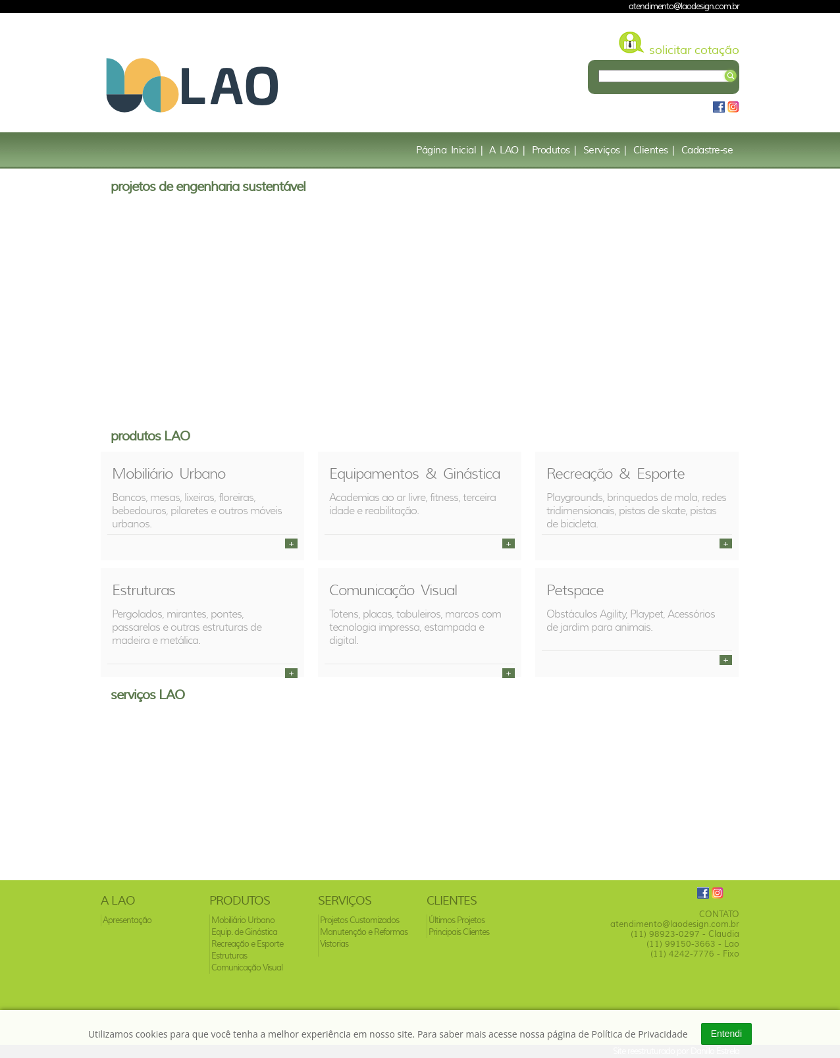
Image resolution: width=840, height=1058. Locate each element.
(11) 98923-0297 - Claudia (685, 934)
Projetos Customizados (359, 920)
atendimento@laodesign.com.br (684, 6)
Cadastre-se (707, 150)
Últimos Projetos (457, 920)
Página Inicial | (449, 150)
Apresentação (127, 920)
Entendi (726, 1033)
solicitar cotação (694, 50)
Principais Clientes (459, 932)
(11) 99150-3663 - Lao (692, 944)
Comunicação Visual (246, 967)
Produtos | (554, 150)
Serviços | (605, 150)
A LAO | (507, 150)
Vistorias (334, 944)
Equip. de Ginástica (244, 932)
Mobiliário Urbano (243, 920)
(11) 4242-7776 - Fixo (694, 954)
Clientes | (654, 150)
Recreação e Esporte (247, 944)
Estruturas (229, 956)
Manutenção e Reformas (363, 932)
